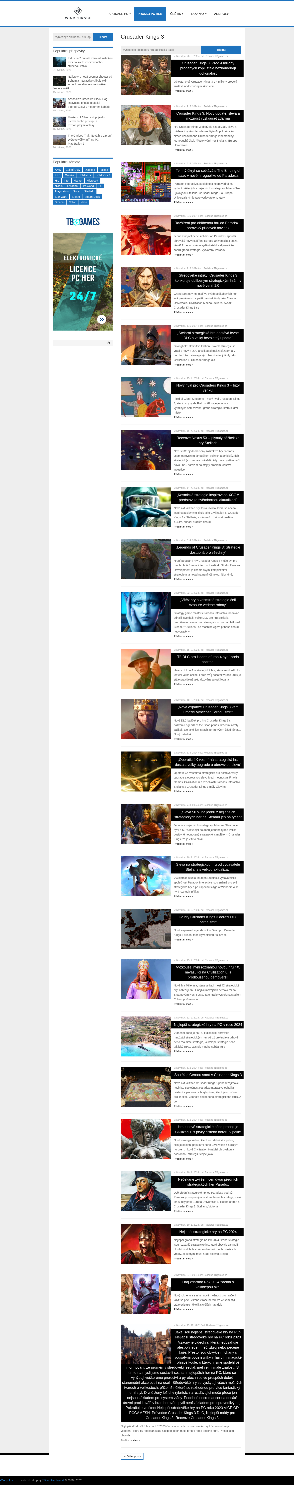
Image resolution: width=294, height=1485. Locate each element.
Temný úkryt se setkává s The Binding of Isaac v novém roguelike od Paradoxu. (208, 173)
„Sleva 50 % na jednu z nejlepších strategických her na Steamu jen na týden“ (208, 814)
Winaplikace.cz (9, 1480)
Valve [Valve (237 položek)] (72, 202)
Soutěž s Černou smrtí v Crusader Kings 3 (208, 1075)
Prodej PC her (150, 13)
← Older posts (132, 1456)
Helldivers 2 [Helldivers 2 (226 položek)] (102, 175)
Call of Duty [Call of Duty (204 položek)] (73, 169)
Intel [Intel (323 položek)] (66, 180)
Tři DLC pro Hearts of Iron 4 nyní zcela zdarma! (208, 659)
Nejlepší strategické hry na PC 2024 (208, 1232)
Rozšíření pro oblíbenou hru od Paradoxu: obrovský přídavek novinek (208, 225)
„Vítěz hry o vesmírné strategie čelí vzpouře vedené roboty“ (208, 602)
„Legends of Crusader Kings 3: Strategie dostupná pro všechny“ (208, 549)
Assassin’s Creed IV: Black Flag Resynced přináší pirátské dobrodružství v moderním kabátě (89, 102)
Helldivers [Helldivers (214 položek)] (84, 175)
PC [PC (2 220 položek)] (100, 186)
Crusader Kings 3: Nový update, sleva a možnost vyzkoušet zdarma (208, 115)
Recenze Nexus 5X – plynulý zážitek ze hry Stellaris (208, 440)
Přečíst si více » (183, 90)
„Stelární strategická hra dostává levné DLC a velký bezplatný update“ (208, 335)
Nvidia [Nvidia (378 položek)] (59, 186)
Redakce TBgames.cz (216, 56)
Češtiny (176, 13)
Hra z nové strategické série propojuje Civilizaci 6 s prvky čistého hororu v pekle (208, 1129)
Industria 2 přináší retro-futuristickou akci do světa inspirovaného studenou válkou (90, 62)
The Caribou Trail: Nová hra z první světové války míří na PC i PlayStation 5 (89, 139)
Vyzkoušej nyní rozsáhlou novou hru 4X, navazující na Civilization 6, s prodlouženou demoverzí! (208, 972)
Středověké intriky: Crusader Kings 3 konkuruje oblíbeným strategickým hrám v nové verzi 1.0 (208, 280)
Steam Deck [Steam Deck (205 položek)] (92, 196)
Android (221, 13)
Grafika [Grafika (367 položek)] (69, 175)
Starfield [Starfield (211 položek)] (89, 191)
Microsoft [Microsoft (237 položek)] (92, 180)
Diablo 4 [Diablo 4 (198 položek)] (90, 169)
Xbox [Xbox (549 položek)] (83, 202)
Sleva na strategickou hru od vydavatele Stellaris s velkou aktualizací (208, 866)
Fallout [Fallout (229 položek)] (104, 169)
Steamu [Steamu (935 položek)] (59, 202)
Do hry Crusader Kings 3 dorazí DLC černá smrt (208, 919)
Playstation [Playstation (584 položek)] (61, 191)
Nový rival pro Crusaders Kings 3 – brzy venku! (208, 387)
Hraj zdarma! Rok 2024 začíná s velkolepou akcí (208, 1284)
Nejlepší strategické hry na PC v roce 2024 (208, 1025)
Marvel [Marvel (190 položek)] (78, 180)
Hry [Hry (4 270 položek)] (57, 180)
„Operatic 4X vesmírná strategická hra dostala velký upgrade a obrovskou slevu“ (208, 762)
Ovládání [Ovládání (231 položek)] (72, 186)
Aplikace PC (118, 13)
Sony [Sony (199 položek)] (76, 191)
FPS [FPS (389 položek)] (57, 175)
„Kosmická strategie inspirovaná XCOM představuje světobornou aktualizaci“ (208, 497)
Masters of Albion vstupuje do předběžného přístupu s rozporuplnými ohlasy (86, 121)
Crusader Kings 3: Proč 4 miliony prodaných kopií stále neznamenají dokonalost (208, 68)
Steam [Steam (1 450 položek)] (76, 196)
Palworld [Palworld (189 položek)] (88, 186)
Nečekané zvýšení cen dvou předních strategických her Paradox (208, 1181)
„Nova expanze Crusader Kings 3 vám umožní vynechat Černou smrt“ (208, 709)
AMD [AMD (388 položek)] (58, 169)
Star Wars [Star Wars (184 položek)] (61, 196)
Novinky (198, 13)
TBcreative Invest (53, 1480)
